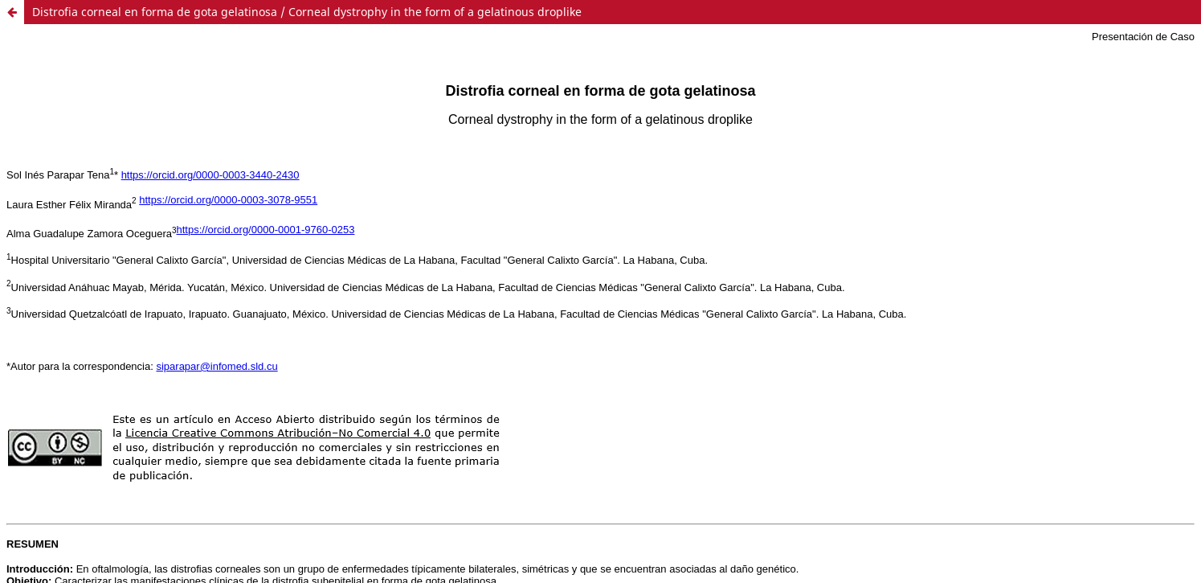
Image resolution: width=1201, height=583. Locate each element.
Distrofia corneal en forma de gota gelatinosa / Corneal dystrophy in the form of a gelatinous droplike (307, 11)
